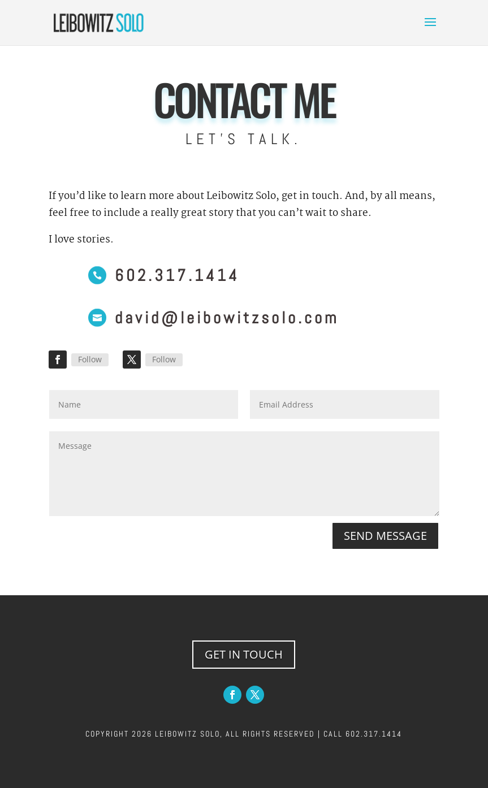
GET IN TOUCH (244, 654)
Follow (90, 359)
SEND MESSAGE (385, 535)
